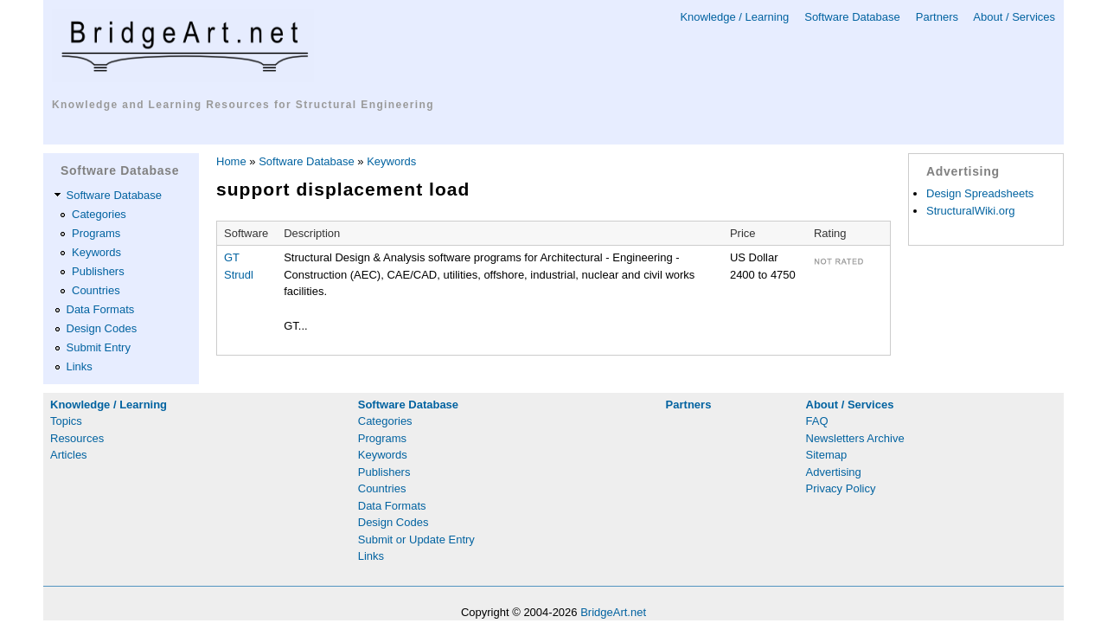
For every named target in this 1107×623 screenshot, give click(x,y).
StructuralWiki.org (970, 210)
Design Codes (102, 328)
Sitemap (827, 454)
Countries (96, 290)
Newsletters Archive (855, 438)
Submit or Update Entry (416, 539)
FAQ (817, 420)
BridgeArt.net (613, 612)
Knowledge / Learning (734, 16)
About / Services (1014, 16)
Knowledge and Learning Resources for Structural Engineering (243, 105)
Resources (77, 438)
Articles (68, 454)
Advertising (833, 472)
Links (80, 366)
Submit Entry (99, 347)
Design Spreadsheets (979, 193)
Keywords (96, 252)
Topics (66, 420)
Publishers (98, 271)
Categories (99, 214)
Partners (937, 16)
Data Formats (101, 309)
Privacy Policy (841, 488)
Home (231, 161)
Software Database (852, 16)
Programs (96, 233)
